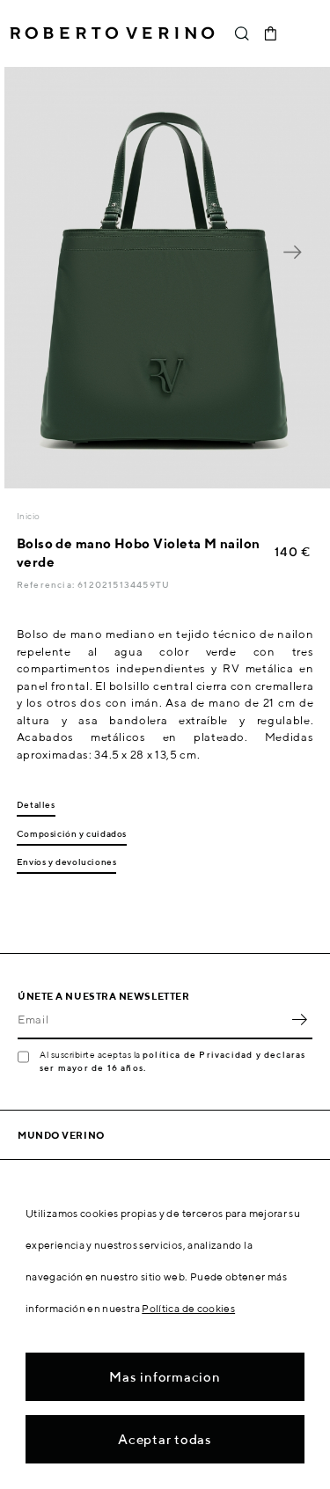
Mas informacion (164, 1376)
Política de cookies (188, 1308)
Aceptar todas (165, 1439)
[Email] (152, 1020)
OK (299, 1020)
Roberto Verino (112, 33)
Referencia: (47, 584)
